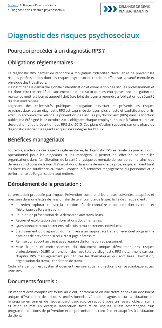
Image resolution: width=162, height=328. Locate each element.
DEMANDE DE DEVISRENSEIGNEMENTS (134, 9)
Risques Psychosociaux (39, 5)
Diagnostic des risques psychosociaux (38, 10)
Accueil (13, 5)
